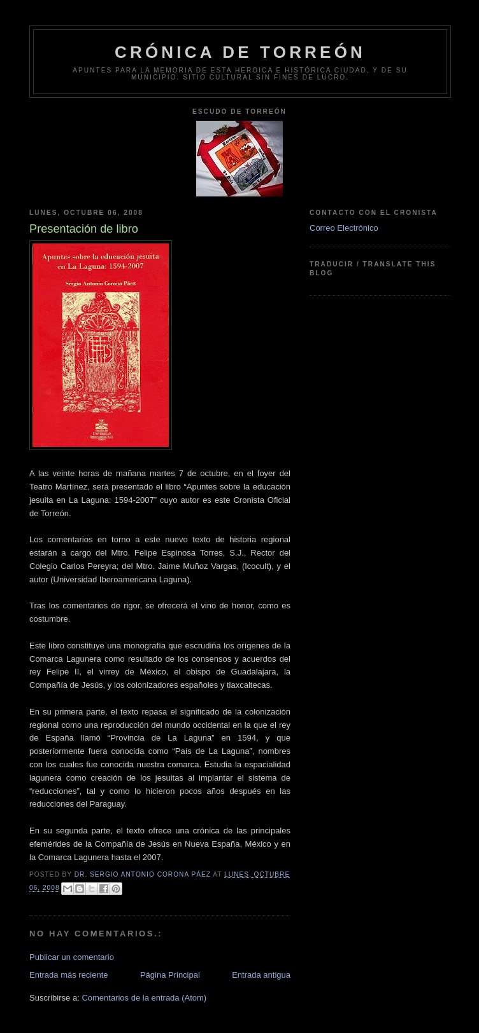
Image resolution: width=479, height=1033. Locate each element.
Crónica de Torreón (240, 52)
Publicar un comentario (71, 957)
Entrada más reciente (68, 975)
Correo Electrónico (344, 228)
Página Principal (170, 975)
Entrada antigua (261, 975)
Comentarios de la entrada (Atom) (144, 997)
